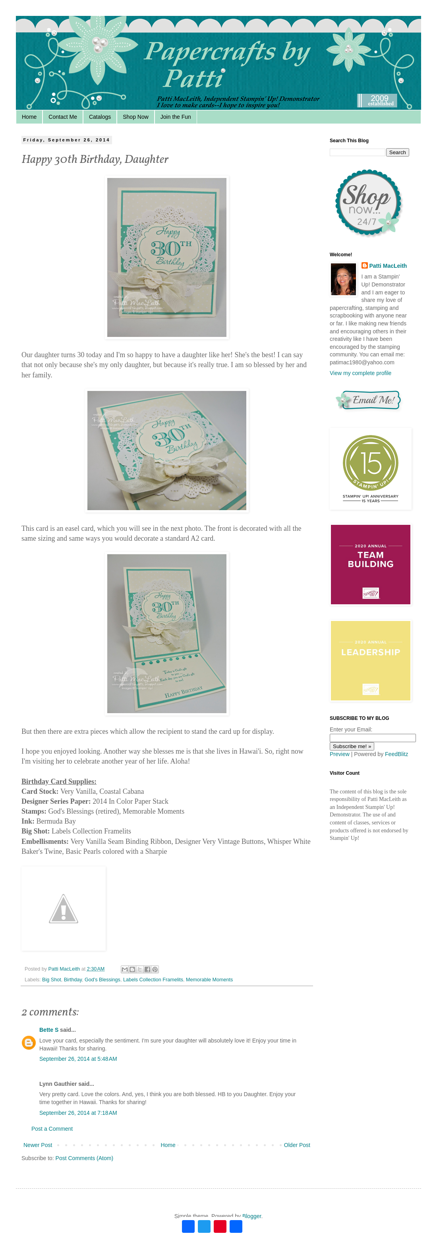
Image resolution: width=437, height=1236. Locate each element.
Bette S (48, 1030)
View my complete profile (360, 373)
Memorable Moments (209, 980)
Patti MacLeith (388, 266)
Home (29, 117)
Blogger (251, 1216)
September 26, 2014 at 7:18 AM (78, 1113)
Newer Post (37, 1145)
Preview (340, 754)
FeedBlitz (396, 754)
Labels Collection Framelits (153, 980)
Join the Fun (175, 117)
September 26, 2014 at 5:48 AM (78, 1059)
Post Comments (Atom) (84, 1158)
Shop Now (136, 117)
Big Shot (51, 980)
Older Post (297, 1145)
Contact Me (62, 117)
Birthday (73, 980)
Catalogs (100, 117)
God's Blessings (102, 980)
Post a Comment (52, 1129)
